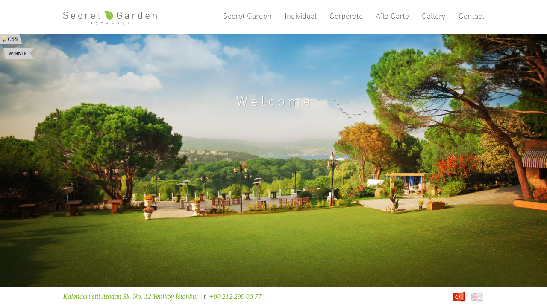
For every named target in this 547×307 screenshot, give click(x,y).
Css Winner (17, 46)
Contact (472, 16)
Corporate (346, 16)
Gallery (433, 16)
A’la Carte (392, 16)
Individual (301, 16)
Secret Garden (247, 16)
